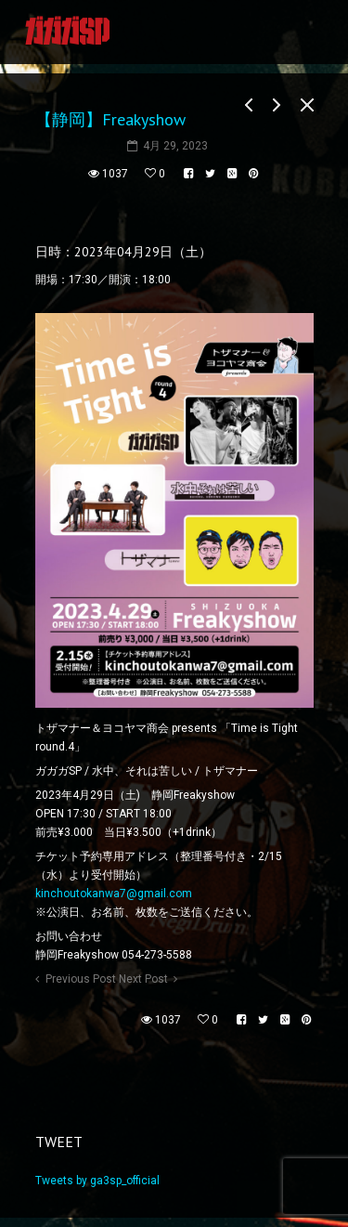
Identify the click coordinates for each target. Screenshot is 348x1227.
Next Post (143, 979)
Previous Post (80, 979)
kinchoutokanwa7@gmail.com (113, 893)
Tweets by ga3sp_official (97, 1180)
